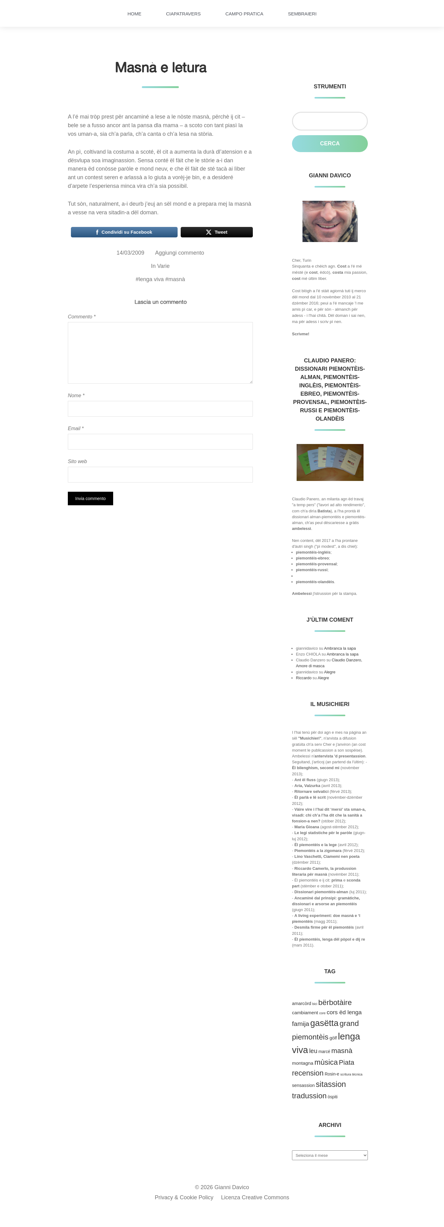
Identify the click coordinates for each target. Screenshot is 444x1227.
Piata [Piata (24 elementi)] (346, 1062)
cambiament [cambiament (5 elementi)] (305, 1012)
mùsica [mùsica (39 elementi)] (326, 1062)
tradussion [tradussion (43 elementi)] (309, 1096)
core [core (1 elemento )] (322, 1013)
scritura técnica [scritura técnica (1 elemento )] (351, 1074)
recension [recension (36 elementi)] (307, 1073)
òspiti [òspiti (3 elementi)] (333, 1097)
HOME (134, 13)
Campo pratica (244, 13)
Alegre (329, 672)
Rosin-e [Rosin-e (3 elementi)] (332, 1074)
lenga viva (151, 279)
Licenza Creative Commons (255, 1197)
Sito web (77, 461)
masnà (176, 279)
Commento (82, 316)
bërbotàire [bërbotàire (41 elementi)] (335, 1002)
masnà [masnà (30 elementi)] (341, 1051)
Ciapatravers (183, 13)
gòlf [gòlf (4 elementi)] (333, 1037)
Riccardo (304, 678)
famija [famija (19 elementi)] (300, 1023)
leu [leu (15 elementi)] (313, 1050)
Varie (163, 266)
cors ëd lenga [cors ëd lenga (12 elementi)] (344, 1012)
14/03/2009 (130, 253)
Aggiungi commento (179, 253)
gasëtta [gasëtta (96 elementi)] (324, 1023)
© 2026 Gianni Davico (222, 1187)
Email (76, 428)
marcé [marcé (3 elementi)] (324, 1051)
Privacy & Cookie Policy (184, 1197)
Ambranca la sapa (340, 648)
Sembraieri (302, 13)
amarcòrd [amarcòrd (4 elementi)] (301, 1003)
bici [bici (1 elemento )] (314, 1004)
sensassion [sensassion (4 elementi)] (303, 1085)
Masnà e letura (160, 67)
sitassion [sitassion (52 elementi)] (331, 1084)
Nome (76, 395)
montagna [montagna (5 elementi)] (302, 1063)
